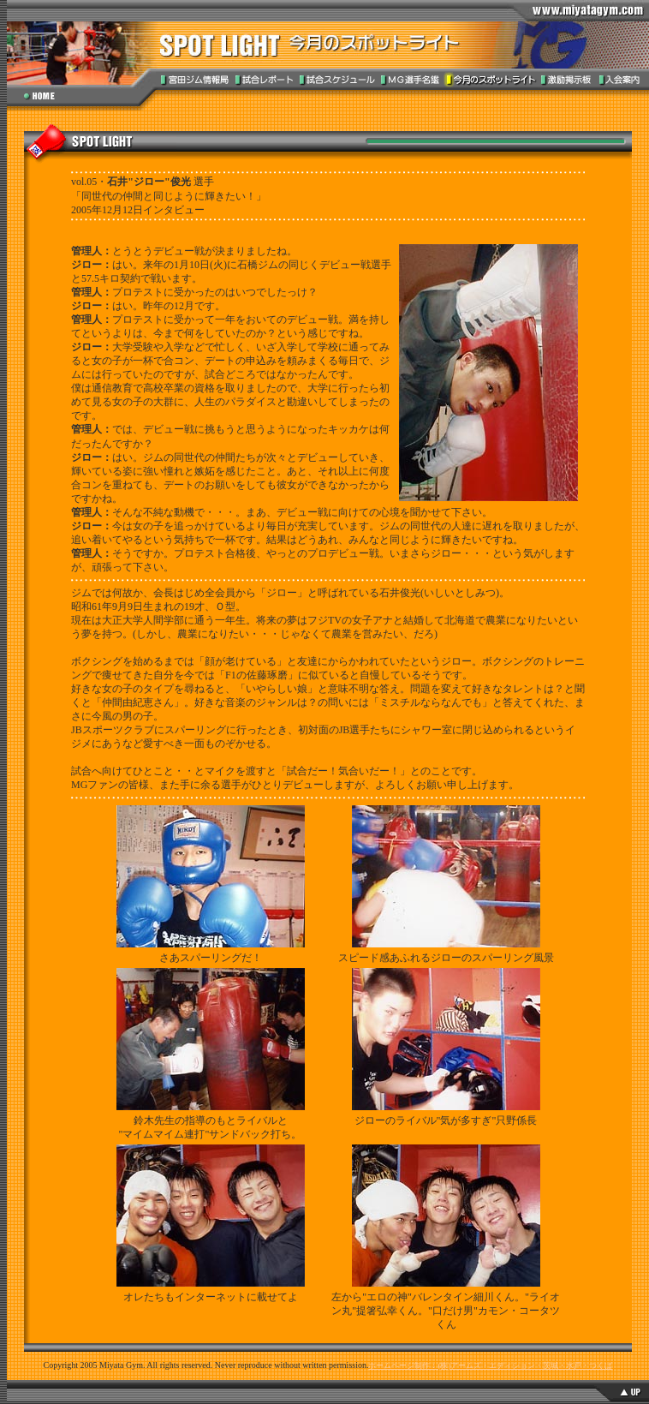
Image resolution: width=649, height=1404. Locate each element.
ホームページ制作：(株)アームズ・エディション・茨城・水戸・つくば (490, 1365)
